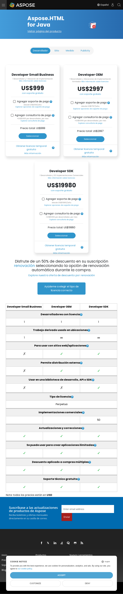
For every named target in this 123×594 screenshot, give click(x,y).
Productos (41, 555)
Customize (35, 583)
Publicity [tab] (85, 50)
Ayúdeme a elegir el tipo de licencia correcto (61, 288)
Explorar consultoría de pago (33, 121)
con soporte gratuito (32, 93)
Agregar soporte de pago (33, 101)
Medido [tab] (70, 50)
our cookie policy (25, 569)
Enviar (67, 516)
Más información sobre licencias (32, 81)
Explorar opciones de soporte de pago (33, 107)
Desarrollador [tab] (40, 50)
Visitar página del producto (44, 31)
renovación (24, 265)
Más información (32, 153)
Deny (87, 583)
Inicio (4, 555)
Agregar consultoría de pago (33, 115)
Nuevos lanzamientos (81, 555)
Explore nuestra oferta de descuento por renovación (61, 275)
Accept (61, 575)
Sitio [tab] (56, 50)
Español (103, 4)
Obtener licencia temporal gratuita (31, 147)
